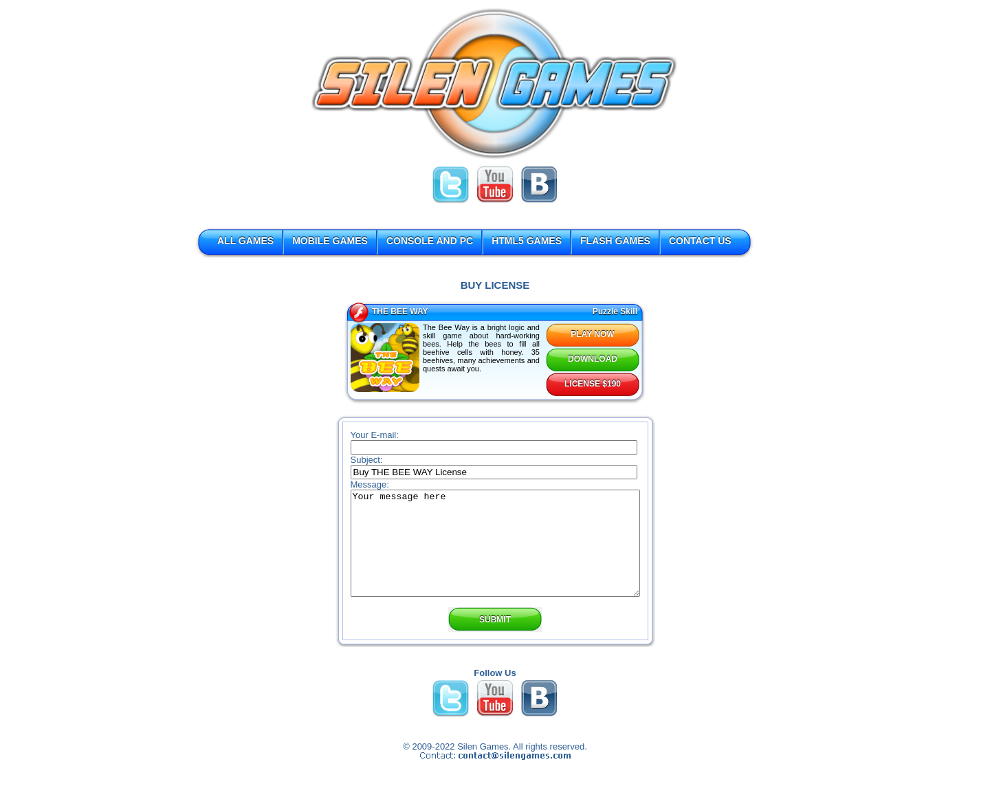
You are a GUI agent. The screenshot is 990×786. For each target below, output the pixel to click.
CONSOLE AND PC (429, 240)
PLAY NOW (592, 334)
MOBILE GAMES (330, 240)
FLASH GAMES (615, 240)
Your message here (495, 554)
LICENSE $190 (592, 384)
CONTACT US (700, 240)
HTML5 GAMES (527, 240)
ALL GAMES (245, 240)
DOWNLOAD (592, 359)
